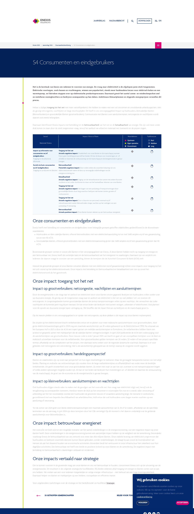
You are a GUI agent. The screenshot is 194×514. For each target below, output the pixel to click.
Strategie (111, 483)
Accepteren (183, 504)
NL (156, 21)
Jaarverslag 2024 (47, 45)
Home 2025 (36, 45)
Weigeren (143, 504)
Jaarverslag (99, 21)
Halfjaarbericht (116, 21)
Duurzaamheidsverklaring (63, 45)
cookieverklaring (144, 498)
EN (160, 21)
